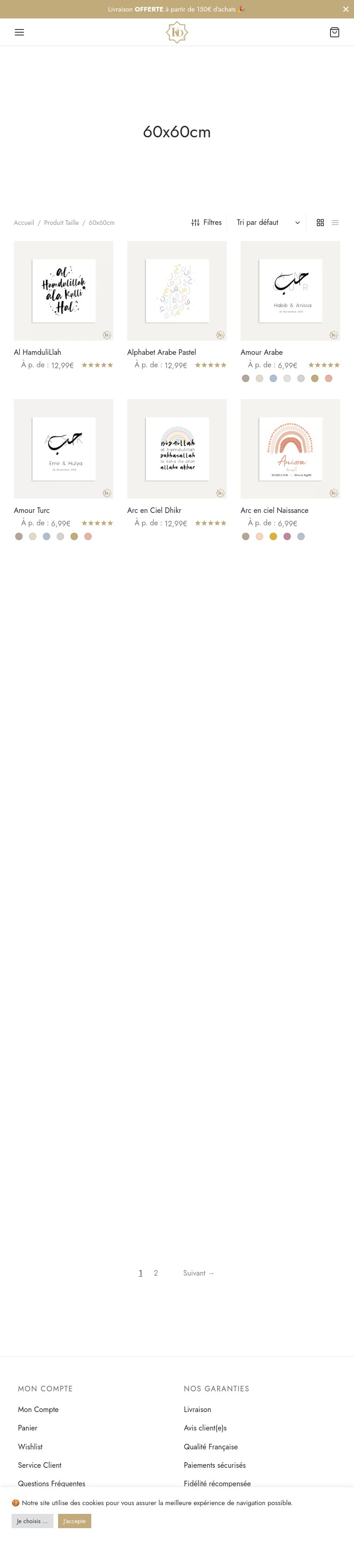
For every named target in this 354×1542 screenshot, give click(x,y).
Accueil (24, 222)
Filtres (206, 222)
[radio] (246, 378)
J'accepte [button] (75, 1521)
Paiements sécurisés (215, 1465)
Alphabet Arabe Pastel (161, 352)
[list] (335, 222)
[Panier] (334, 32)
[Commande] (267, 222)
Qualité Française (211, 1447)
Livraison (197, 1409)
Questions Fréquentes (51, 1483)
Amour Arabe (262, 352)
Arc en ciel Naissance (274, 510)
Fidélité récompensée (217, 1483)
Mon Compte (38, 1409)
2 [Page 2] (155, 1273)
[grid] (320, 222)
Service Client (39, 1465)
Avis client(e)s (205, 1428)
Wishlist (30, 1447)
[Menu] (19, 32)
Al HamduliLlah (37, 352)
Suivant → (199, 1273)
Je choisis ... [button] (32, 1521)
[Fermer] (345, 9)
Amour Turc (32, 510)
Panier (27, 1428)
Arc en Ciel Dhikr (154, 510)
